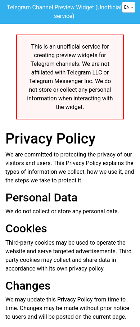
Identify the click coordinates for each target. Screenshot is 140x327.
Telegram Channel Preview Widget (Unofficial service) (64, 11)
